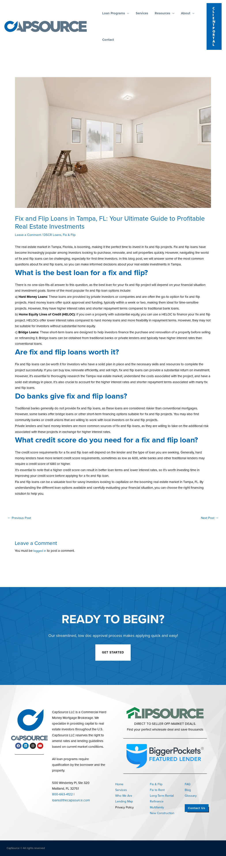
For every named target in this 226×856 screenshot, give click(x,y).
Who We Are (123, 795)
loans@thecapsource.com (70, 800)
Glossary (191, 795)
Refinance (157, 801)
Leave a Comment (28, 234)
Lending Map (124, 801)
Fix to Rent (157, 790)
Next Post (209, 517)
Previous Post (19, 517)
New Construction (162, 813)
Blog (188, 790)
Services (121, 790)
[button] (127, 13)
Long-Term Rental (162, 795)
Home (119, 784)
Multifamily (157, 807)
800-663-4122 (62, 794)
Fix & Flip (70, 234)
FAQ (187, 784)
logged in (40, 550)
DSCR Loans (53, 234)
